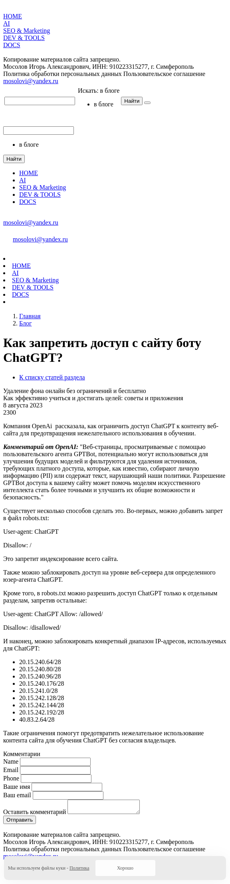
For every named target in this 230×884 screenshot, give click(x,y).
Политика (79, 868)
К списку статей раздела (52, 377)
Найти (131, 101)
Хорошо (125, 868)
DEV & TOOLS (24, 37)
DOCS (11, 45)
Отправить (19, 822)
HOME (12, 16)
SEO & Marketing (26, 30)
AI (6, 23)
